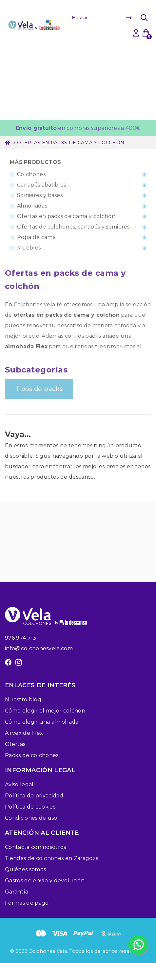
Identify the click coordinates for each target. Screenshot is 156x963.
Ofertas (15, 744)
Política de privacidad (34, 795)
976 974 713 (20, 638)
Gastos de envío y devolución (45, 880)
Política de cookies (30, 807)
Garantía (17, 892)
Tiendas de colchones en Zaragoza (52, 858)
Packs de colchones (32, 755)
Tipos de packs (39, 389)
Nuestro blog (23, 699)
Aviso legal (19, 784)
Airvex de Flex (24, 733)
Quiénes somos (25, 869)
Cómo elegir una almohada (42, 722)
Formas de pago (27, 903)
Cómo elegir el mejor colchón (45, 711)
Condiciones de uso (31, 818)
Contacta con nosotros (35, 847)
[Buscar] (100, 17)
